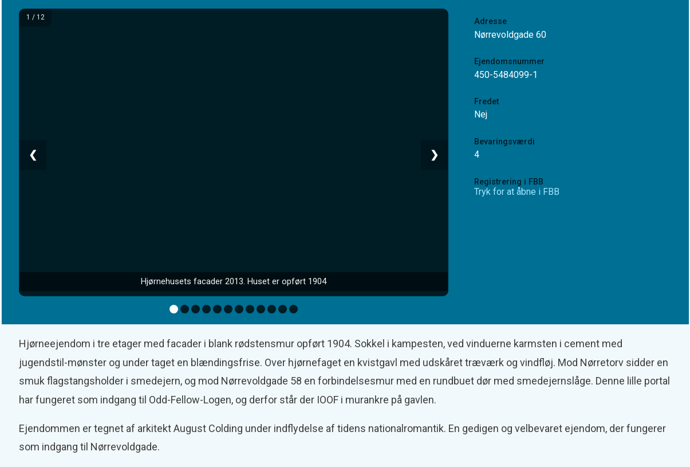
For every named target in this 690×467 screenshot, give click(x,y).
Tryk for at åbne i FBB (516, 191)
